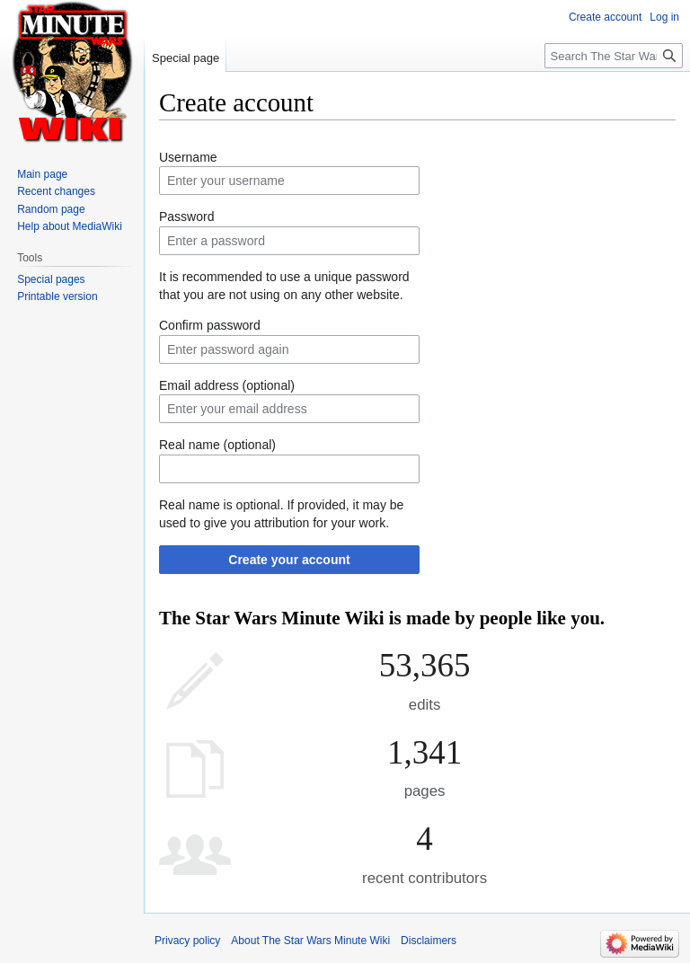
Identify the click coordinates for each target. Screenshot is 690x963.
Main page (42, 174)
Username (188, 157)
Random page (50, 209)
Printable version (57, 296)
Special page (185, 58)
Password (186, 216)
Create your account (288, 559)
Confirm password (210, 325)
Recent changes (56, 191)
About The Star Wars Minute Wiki (310, 940)
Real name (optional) (217, 444)
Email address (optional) (227, 385)
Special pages (50, 279)
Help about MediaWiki (69, 226)
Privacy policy (187, 940)
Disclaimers (428, 940)
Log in (664, 17)
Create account (605, 17)
